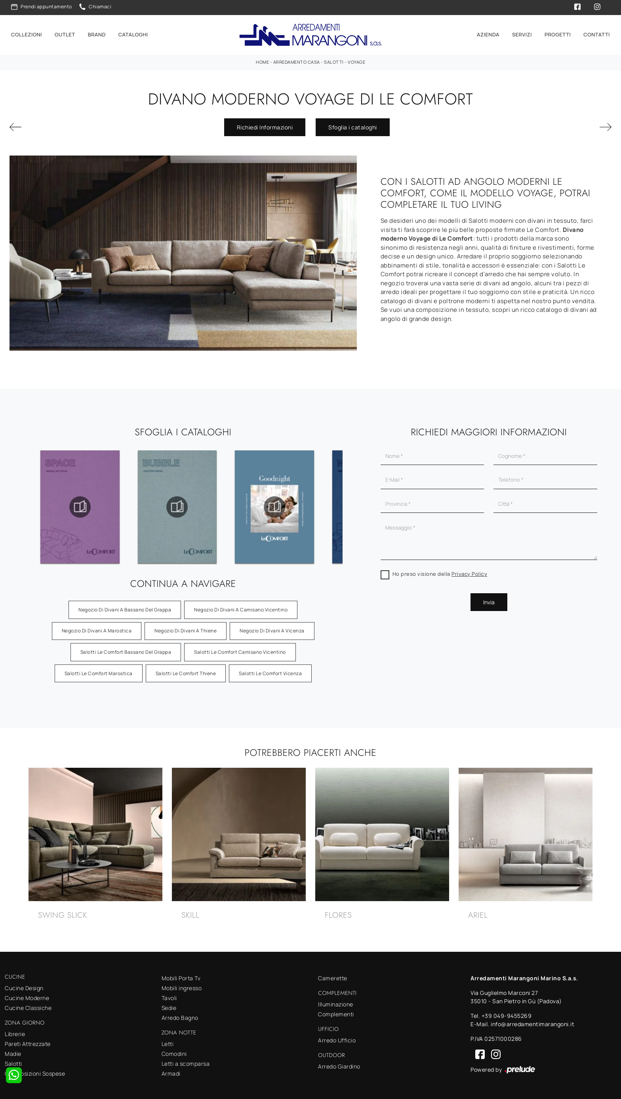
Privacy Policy (469, 569)
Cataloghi (133, 32)
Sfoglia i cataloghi (352, 122)
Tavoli (169, 993)
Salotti (334, 58)
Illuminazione (335, 1000)
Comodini (174, 1049)
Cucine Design (24, 983)
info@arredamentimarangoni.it (532, 1019)
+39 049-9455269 (507, 1011)
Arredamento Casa (296, 58)
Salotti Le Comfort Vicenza (270, 668)
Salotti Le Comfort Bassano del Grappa (125, 647)
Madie (13, 1049)
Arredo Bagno (180, 1013)
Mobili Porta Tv (181, 974)
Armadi (171, 1069)
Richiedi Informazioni (265, 122)
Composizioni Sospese (35, 1069)
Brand (97, 32)
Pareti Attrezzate (28, 1039)
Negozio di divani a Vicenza (272, 626)
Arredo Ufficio (337, 1036)
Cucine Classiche (28, 1003)
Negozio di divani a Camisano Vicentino (241, 605)
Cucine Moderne (27, 993)
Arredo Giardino (339, 1062)
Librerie (15, 1029)
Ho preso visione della (440, 569)
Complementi (336, 1010)
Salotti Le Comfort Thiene (186, 668)
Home (262, 58)
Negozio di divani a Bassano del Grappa (124, 605)
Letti (168, 1039)
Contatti (596, 32)
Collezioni (26, 32)
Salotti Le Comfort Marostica (99, 668)
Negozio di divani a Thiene (185, 626)
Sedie (169, 1003)
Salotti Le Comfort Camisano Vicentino (240, 647)
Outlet (65, 32)
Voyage (356, 58)
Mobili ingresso (182, 983)
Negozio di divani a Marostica (97, 626)
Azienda (488, 32)
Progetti (558, 32)
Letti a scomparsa (186, 1059)
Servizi (522, 32)
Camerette (332, 974)
